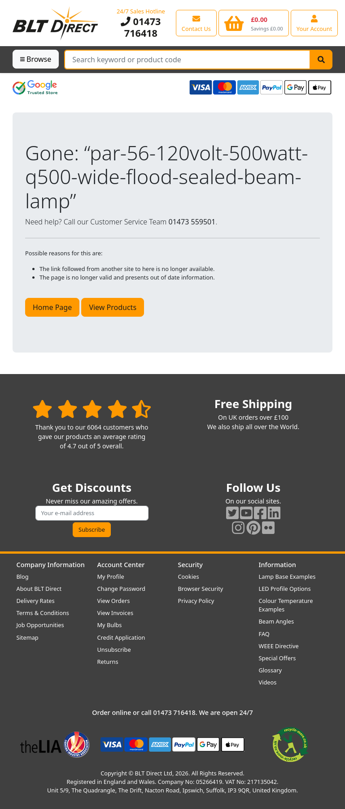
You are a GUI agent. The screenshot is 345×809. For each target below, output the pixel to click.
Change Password (121, 589)
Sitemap (28, 637)
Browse (35, 59)
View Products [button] (112, 307)
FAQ (264, 634)
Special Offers (277, 658)
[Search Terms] (187, 59)
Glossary (270, 670)
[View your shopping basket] (253, 23)
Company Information (51, 564)
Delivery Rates (36, 601)
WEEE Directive (279, 646)
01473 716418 (141, 27)
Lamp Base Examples (287, 576)
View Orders (113, 601)
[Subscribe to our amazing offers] (91, 513)
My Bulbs (109, 625)
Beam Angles (276, 621)
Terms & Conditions (43, 613)
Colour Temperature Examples (286, 605)
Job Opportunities (40, 625)
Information (277, 564)
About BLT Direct (39, 589)
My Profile (110, 576)
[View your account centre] (314, 23)
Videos (268, 682)
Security (190, 564)
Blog (23, 576)
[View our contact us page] (196, 23)
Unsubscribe (114, 649)
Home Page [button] (52, 307)
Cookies (188, 576)
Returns (107, 662)
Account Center (121, 564)
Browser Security (200, 589)
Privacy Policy (196, 601)
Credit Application (121, 637)
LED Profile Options (285, 589)
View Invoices (115, 613)
